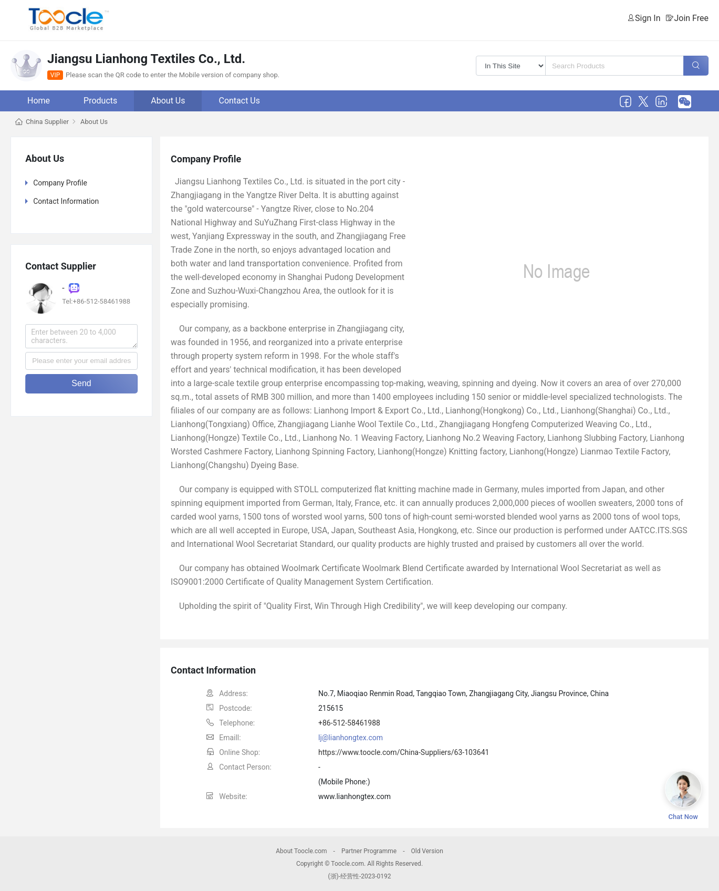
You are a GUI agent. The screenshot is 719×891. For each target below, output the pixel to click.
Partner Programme (369, 851)
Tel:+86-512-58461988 (96, 301)
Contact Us (239, 101)
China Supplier (47, 122)
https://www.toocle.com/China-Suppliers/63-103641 (403, 752)
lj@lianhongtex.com (350, 737)
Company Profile (60, 183)
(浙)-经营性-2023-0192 (359, 876)
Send (81, 383)
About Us (168, 101)
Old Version (427, 851)
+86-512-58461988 (349, 723)
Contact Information (66, 201)
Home (38, 101)
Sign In (647, 18)
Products (100, 101)
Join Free (691, 18)
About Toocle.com (301, 851)
